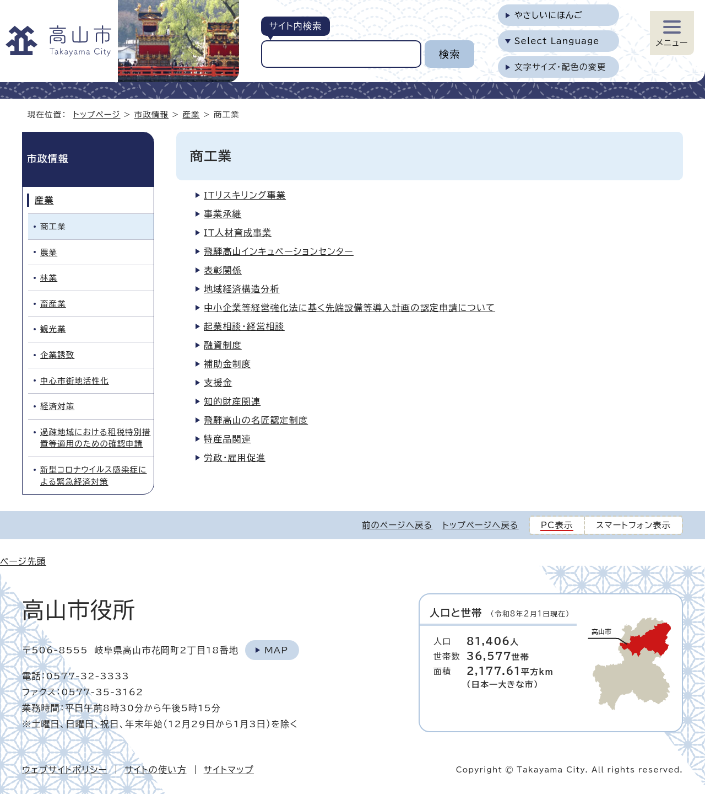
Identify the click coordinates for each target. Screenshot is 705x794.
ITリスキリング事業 (245, 195)
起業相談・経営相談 (244, 326)
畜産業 (53, 303)
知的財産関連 (232, 401)
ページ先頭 (23, 561)
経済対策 (57, 406)
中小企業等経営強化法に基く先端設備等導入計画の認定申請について (349, 307)
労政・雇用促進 (234, 457)
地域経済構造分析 (242, 289)
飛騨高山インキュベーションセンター (279, 251)
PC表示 (557, 525)
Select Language (557, 41)
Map (276, 650)
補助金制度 (227, 364)
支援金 (218, 382)
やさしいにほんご (548, 15)
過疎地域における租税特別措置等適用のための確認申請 (95, 438)
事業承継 (223, 214)
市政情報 (151, 114)
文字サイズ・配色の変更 (560, 67)
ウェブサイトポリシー (64, 769)
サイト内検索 (295, 26)
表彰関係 (223, 270)
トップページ (97, 114)
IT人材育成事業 (238, 232)
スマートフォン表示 (633, 525)
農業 (48, 252)
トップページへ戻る (480, 525)
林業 (48, 277)
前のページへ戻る (397, 525)
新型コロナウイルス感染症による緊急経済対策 (93, 475)
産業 (191, 114)
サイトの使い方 (155, 769)
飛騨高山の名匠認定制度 (256, 420)
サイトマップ (229, 769)
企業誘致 (57, 355)
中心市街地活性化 (74, 381)
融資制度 (223, 345)
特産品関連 (227, 438)
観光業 (53, 329)
